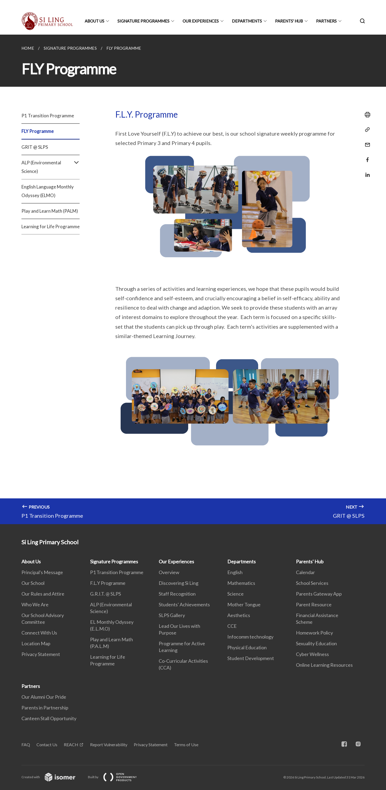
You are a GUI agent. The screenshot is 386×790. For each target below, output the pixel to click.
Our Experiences (201, 21)
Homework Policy (314, 633)
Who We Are (35, 604)
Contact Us (46, 744)
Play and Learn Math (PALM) (49, 211)
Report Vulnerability (108, 744)
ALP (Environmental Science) (50, 167)
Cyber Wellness (312, 654)
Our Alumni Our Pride (43, 697)
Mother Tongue (244, 604)
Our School (32, 583)
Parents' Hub (289, 21)
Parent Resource (314, 604)
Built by (116, 777)
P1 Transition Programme (47, 115)
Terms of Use (186, 744)
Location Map (35, 643)
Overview (169, 572)
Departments (247, 21)
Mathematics (241, 583)
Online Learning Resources (324, 665)
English (235, 572)
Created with (52, 777)
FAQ (25, 744)
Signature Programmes (143, 21)
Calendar (305, 572)
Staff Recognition (177, 594)
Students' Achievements (184, 604)
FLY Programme (37, 131)
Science (235, 594)
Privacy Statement (40, 654)
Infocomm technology (250, 637)
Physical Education (247, 647)
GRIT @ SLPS (34, 147)
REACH (71, 744)
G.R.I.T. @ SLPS (105, 594)
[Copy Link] (366, 129)
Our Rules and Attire (42, 594)
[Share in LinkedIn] (366, 171)
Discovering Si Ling (178, 583)
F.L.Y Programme (107, 583)
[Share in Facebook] (366, 156)
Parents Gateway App (319, 594)
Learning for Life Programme (50, 226)
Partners (326, 21)
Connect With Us (39, 633)
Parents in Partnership (44, 708)
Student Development (250, 658)
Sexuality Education (316, 643)
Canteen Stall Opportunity (48, 718)
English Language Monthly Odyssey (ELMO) (47, 191)
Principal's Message (42, 572)
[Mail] (366, 141)
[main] (193, 279)
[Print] (366, 114)
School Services (312, 583)
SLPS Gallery (172, 615)
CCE (232, 626)
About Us (94, 21)
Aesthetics (238, 615)
